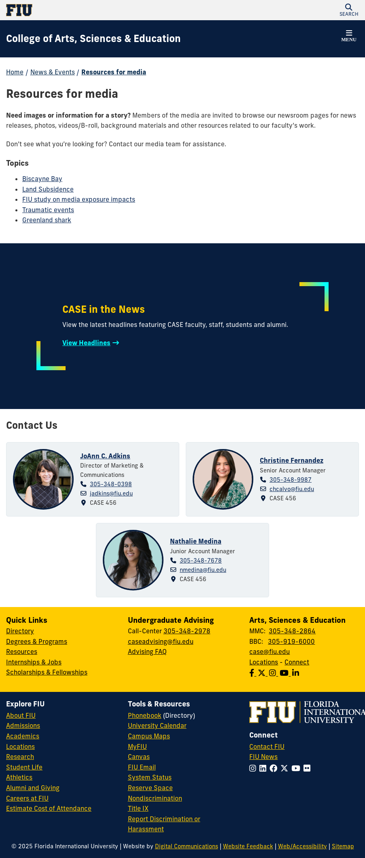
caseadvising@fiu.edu (160, 641)
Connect (296, 662)
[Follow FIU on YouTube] (297, 768)
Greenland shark (46, 220)
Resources (21, 651)
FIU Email (142, 767)
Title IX (138, 808)
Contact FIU (266, 746)
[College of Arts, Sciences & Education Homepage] (93, 39)
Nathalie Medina (195, 541)
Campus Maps (149, 736)
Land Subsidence (48, 189)
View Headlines (86, 343)
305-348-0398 (111, 484)
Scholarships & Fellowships (46, 672)
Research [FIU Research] (20, 757)
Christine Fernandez (291, 460)
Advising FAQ (147, 651)
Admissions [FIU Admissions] (23, 725)
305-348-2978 (186, 631)
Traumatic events (48, 210)
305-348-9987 (291, 479)
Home (14, 72)
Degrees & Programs (36, 641)
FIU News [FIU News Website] (263, 757)
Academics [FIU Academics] (22, 736)
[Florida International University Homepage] (94, 10)
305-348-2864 (292, 631)
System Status (150, 777)
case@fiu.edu (269, 651)
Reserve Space (150, 788)
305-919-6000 (291, 641)
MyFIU (137, 746)
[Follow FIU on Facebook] (275, 768)
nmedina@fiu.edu (203, 569)
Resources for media (113, 72)
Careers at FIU (27, 798)
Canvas (139, 757)
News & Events (52, 72)
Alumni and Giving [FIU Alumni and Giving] (32, 788)
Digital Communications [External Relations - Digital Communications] (186, 846)
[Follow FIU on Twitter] (285, 768)
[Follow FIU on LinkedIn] (264, 768)
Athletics (19, 777)
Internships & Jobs (34, 662)
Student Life (24, 767)
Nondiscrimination (155, 798)
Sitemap (343, 846)
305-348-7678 (201, 560)
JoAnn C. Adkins (105, 456)
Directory (20, 631)
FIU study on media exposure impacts (78, 199)
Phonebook (144, 715)
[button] (349, 10)
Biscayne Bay (42, 179)
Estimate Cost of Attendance (48, 808)
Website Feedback (248, 846)
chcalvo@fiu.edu (292, 489)
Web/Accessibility (302, 846)
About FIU (21, 715)
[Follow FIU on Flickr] (308, 768)
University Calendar (157, 725)
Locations (263, 662)
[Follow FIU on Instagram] (254, 768)
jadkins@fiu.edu (111, 493)
